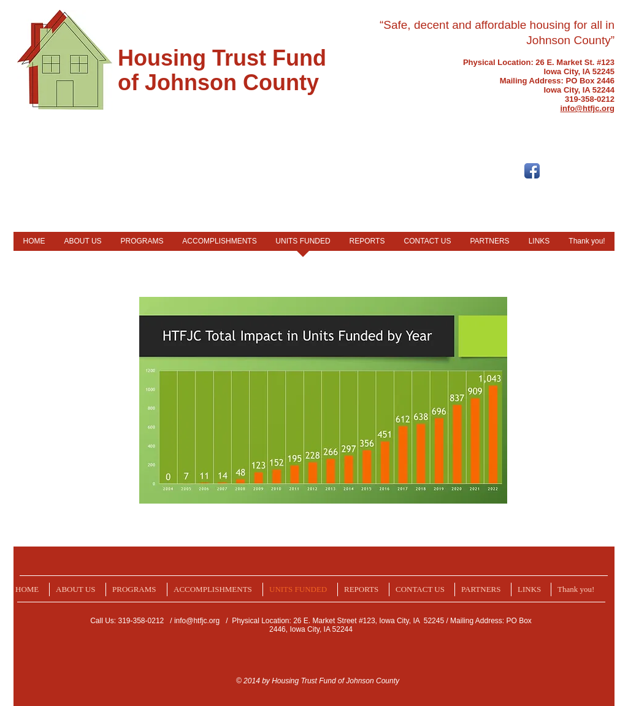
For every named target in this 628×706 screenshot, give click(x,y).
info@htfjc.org (197, 620)
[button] (77, 589)
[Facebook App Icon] (532, 170)
